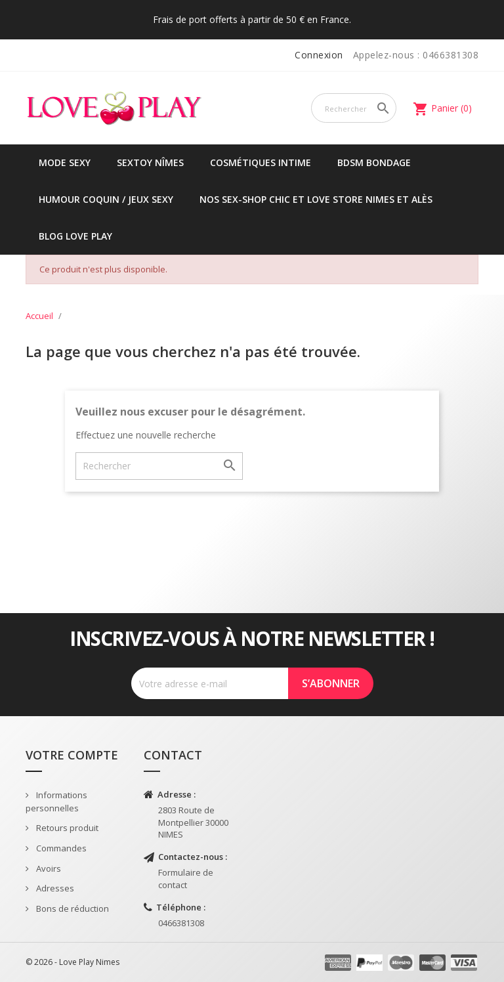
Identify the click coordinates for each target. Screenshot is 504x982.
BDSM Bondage (374, 162)
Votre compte (72, 755)
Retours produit (66, 828)
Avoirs (47, 868)
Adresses (54, 888)
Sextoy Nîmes (150, 162)
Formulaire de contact (185, 878)
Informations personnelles (56, 802)
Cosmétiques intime (260, 162)
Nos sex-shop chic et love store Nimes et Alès (316, 199)
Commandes (60, 848)
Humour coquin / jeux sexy (106, 199)
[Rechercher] (353, 108)
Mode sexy (65, 162)
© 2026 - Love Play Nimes (72, 962)
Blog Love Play (75, 236)
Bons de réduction (71, 908)
